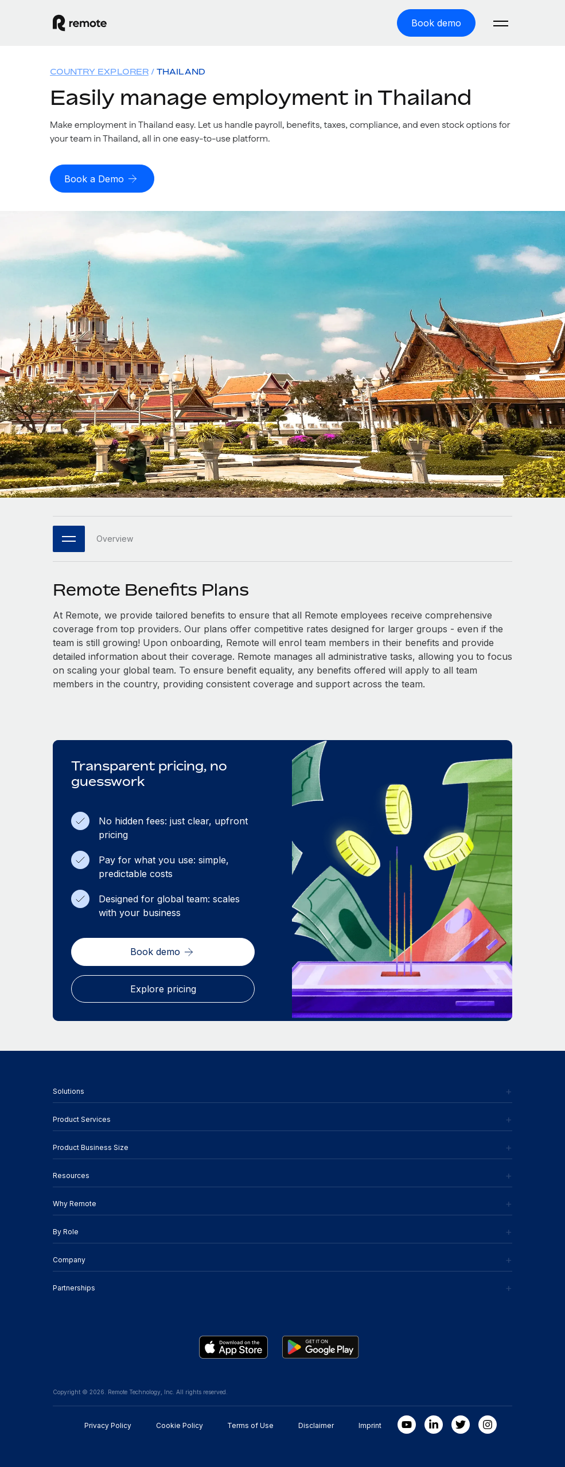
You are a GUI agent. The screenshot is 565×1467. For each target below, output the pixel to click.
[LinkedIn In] (433, 1423)
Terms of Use (250, 1424)
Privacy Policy (107, 1424)
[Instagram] (487, 1423)
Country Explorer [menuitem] (99, 71)
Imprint (370, 1424)
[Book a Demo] (102, 178)
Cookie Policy (179, 1424)
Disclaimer (316, 1424)
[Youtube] (407, 1423)
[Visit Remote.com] (80, 23)
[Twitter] (460, 1423)
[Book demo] (436, 23)
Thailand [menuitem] (181, 71)
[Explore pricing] (163, 988)
